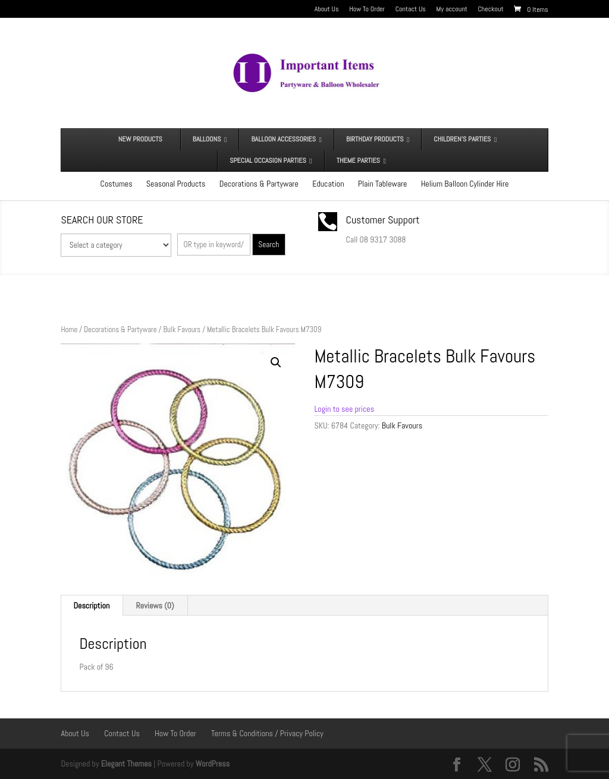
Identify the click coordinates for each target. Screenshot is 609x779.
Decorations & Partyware (259, 183)
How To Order (367, 9)
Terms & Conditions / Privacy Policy (267, 733)
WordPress (213, 763)
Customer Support (383, 219)
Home (69, 329)
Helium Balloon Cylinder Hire (465, 183)
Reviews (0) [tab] (155, 605)
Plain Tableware (382, 183)
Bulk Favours (181, 329)
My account (452, 9)
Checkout (491, 9)
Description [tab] (91, 605)
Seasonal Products (176, 183)
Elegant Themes (126, 763)
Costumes (117, 183)
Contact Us (410, 9)
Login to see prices (344, 408)
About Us (327, 9)
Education (328, 183)
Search (268, 244)
